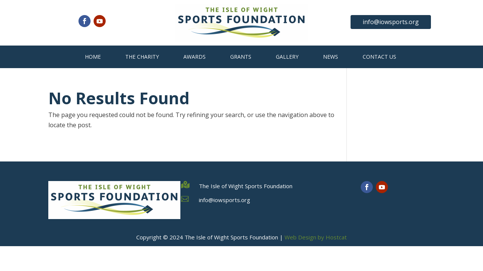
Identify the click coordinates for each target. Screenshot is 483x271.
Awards (194, 56)
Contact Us (379, 56)
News (330, 56)
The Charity (142, 56)
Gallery (287, 56)
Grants (240, 56)
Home (93, 56)
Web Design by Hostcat (316, 237)
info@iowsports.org (391, 22)
